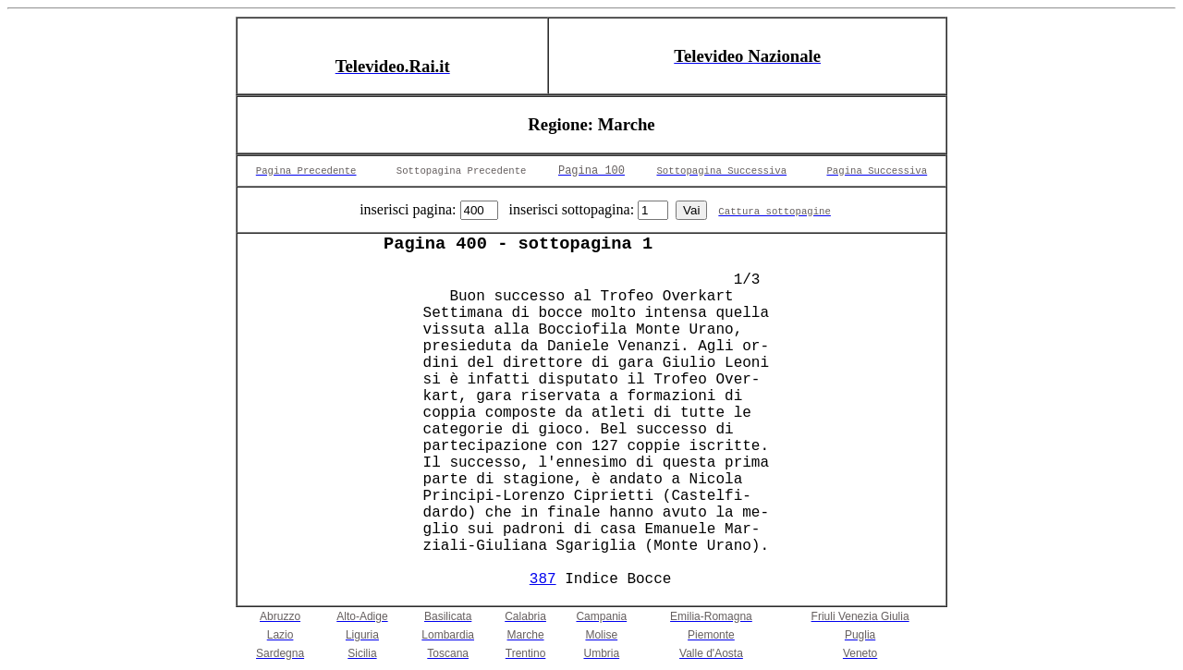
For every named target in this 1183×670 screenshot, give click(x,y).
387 (543, 579)
